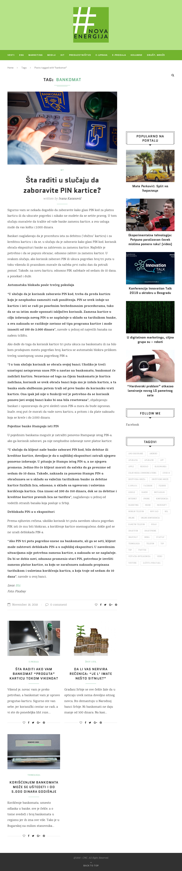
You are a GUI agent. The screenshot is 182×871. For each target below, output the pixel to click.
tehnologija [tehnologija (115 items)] (134, 543)
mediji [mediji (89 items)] (148, 505)
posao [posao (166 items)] (154, 524)
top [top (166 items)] (162, 543)
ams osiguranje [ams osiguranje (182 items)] (135, 453)
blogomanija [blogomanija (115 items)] (161, 466)
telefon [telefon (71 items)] (150, 543)
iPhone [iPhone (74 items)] (146, 499)
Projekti (13, 65)
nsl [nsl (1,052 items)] (166, 511)
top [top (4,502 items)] (130, 550)
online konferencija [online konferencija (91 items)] (150, 518)
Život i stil (90, 662)
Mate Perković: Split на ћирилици (150, 188)
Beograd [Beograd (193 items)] (144, 466)
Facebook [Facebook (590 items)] (148, 486)
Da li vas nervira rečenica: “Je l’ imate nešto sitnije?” (90, 674)
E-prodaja (119, 54)
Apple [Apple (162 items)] (131, 466)
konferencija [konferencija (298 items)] (162, 499)
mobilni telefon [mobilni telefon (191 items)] (136, 511)
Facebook (132, 425)
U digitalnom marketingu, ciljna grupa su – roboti (150, 339)
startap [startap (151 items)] (160, 537)
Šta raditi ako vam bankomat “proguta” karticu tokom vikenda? (33, 674)
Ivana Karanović (70, 198)
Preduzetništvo (80, 54)
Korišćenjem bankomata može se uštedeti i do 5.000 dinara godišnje (33, 787)
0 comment (56, 605)
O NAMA (28, 65)
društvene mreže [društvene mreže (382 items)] (160, 479)
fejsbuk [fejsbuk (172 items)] (162, 486)
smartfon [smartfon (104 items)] (133, 531)
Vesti (11, 54)
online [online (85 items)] (131, 518)
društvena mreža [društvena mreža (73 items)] (136, 479)
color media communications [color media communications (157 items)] (142, 473)
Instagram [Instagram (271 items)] (159, 492)
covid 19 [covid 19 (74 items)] (166, 473)
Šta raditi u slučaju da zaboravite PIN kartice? (62, 185)
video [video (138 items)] (159, 556)
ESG (21, 54)
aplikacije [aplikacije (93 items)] (149, 460)
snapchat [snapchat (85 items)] (133, 537)
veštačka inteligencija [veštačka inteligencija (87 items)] (139, 556)
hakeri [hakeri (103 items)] (144, 492)
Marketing (35, 54)
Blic (18, 585)
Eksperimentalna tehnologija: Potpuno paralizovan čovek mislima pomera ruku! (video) (150, 239)
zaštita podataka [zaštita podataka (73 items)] (151, 563)
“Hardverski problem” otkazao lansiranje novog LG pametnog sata (150, 390)
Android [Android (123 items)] (153, 453)
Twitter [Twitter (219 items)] (142, 550)
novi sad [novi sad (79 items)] (154, 511)
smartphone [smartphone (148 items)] (150, 531)
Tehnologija (34, 775)
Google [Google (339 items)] (131, 492)
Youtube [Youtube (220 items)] (132, 563)
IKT (62, 54)
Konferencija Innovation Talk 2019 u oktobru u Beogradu (150, 290)
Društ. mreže (156, 54)
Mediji (51, 54)
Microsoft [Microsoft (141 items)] (162, 505)
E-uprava (102, 54)
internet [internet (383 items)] (132, 499)
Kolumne (136, 54)
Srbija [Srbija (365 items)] (147, 537)
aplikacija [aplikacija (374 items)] (133, 460)
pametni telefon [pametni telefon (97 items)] (136, 524)
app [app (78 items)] (162, 460)
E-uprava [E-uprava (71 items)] (132, 486)
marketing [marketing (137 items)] (133, 505)
